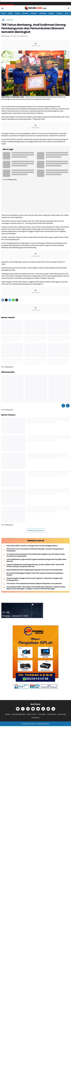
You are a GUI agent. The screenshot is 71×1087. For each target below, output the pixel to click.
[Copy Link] (16, 300)
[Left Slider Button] (63, 405)
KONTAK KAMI (61, 714)
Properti (59, 13)
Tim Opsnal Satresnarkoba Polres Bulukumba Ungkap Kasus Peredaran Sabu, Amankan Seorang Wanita (36, 555)
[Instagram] (28, 709)
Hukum (17, 13)
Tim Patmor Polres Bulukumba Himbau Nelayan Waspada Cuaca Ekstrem (34, 584)
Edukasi (51, 13)
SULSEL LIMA (30, 724)
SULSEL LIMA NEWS (43, 724)
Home (3, 13)
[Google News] (38, 709)
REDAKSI (7, 714)
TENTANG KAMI (51, 714)
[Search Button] (68, 8)
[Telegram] (9, 300)
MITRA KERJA (35, 718)
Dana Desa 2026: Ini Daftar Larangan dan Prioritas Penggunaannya (32, 546)
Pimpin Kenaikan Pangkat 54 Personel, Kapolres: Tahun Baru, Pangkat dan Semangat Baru (34, 579)
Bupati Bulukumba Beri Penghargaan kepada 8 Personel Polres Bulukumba (34, 570)
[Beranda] (3, 20)
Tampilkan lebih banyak (35, 530)
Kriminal (34, 13)
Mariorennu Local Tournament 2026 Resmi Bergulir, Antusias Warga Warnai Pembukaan (35, 550)
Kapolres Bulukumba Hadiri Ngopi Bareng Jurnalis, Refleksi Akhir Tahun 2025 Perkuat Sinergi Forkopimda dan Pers (35, 566)
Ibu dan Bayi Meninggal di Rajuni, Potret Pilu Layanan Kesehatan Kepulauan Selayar (35, 574)
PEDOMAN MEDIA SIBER (18, 714)
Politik (10, 13)
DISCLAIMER (41, 714)
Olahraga (42, 13)
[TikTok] (43, 709)
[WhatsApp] (13, 300)
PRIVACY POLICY (32, 714)
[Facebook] (2, 300)
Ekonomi (25, 13)
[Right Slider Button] (69, 13)
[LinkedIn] (48, 709)
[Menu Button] (2, 8)
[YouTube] (33, 709)
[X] (6, 300)
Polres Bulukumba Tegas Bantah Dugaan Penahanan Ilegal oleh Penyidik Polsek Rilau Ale (36, 560)
